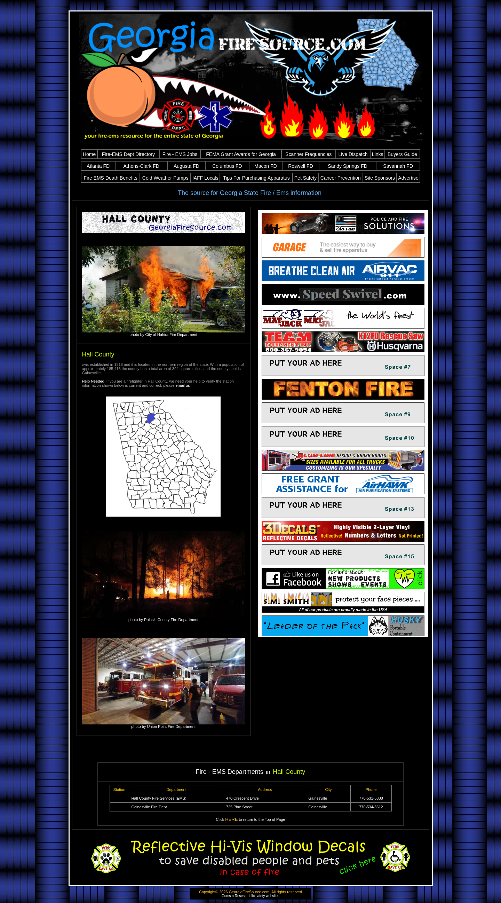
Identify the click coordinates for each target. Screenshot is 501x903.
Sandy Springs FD (347, 166)
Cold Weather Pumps (165, 178)
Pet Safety (305, 178)
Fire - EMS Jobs (179, 154)
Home (89, 154)
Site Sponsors (380, 178)
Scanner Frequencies (308, 154)
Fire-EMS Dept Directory (128, 154)
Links (377, 154)
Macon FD (265, 166)
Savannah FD (398, 166)
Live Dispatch (352, 154)
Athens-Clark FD (141, 166)
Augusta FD (186, 166)
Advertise (408, 178)
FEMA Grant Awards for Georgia (241, 154)
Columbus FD (227, 166)
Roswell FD (300, 166)
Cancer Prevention (340, 178)
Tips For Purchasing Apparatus (256, 178)
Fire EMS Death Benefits (110, 178)
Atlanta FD (98, 166)
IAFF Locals (205, 178)
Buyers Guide (402, 154)
